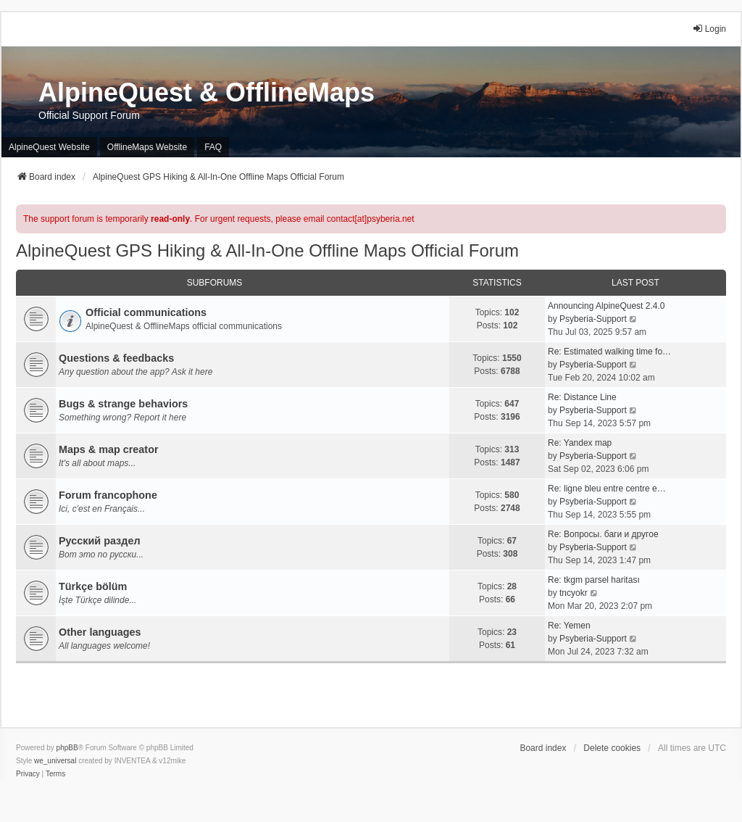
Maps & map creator (109, 449)
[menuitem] (28, 774)
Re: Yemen (569, 625)
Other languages (100, 632)
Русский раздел (100, 541)
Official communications (146, 312)
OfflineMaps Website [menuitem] (147, 147)
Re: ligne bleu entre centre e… (607, 488)
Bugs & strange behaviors (123, 404)
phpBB (67, 748)
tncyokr (573, 593)
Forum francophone (108, 495)
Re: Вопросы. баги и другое (603, 534)
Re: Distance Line (582, 397)
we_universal (55, 761)
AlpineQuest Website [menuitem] (49, 147)
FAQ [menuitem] (213, 147)
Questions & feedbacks (116, 358)
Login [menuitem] (709, 28)
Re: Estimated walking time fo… (609, 351)
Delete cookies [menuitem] (612, 748)
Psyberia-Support (593, 319)
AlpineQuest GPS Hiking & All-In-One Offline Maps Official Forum (267, 250)
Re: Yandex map (580, 443)
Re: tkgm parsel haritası (594, 580)
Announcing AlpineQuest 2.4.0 (606, 306)
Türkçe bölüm (93, 586)
